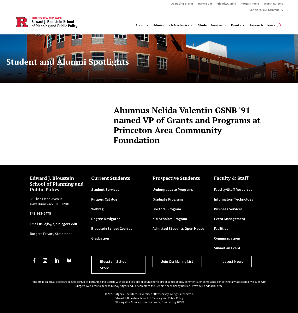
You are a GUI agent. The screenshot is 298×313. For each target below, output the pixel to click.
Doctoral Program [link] (167, 209)
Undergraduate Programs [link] (173, 189)
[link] (34, 260)
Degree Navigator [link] (105, 218)
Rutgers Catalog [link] (104, 199)
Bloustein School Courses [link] (111, 228)
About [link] (140, 25)
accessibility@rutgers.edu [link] (118, 286)
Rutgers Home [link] (250, 3)
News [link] (271, 25)
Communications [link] (227, 238)
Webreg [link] (97, 209)
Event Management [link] (229, 218)
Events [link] (236, 25)
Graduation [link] (100, 238)
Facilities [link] (221, 228)
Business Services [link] (228, 209)
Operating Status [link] (182, 3)
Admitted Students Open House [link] (178, 228)
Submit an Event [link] (227, 248)
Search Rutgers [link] (273, 3)
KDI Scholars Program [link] (170, 218)
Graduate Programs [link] (168, 199)
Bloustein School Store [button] (113, 264)
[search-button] (279, 25)
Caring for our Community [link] (266, 10)
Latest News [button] (233, 261)
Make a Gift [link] (205, 3)
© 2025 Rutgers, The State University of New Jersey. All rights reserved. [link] (149, 294)
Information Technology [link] (233, 199)
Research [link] (256, 25)
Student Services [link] (210, 25)
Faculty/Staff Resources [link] (233, 189)
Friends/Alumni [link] (226, 3)
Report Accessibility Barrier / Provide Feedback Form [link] (189, 286)
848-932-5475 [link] (40, 213)
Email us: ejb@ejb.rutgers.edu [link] (53, 224)
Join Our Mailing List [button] (177, 261)
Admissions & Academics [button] (171, 25)
